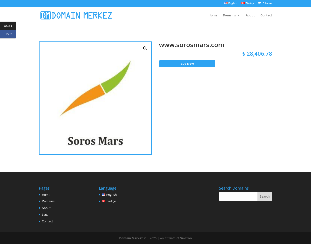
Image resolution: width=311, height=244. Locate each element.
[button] (145, 48)
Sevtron (186, 238)
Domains (229, 15)
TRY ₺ (10, 34)
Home (212, 15)
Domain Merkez (131, 238)
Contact (266, 15)
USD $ (10, 26)
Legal (45, 214)
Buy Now (187, 64)
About (250, 15)
